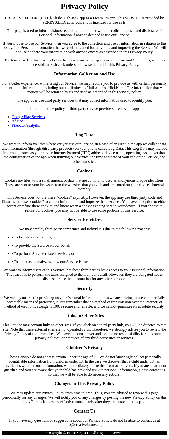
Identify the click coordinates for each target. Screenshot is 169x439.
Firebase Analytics (26, 125)
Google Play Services (28, 117)
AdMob (18, 121)
